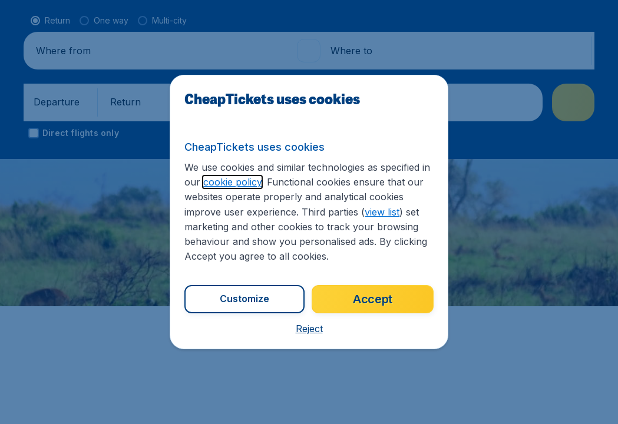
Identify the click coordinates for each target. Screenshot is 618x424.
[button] (309, 328)
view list (382, 212)
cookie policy (232, 182)
